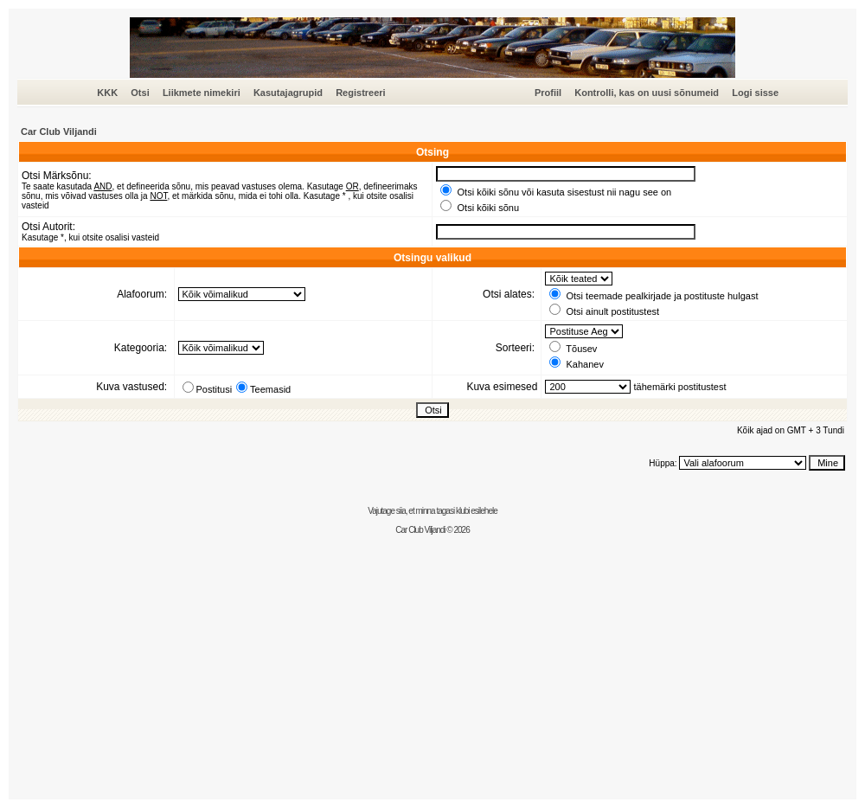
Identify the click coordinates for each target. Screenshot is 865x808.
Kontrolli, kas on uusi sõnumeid (646, 92)
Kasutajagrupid (288, 92)
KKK (107, 92)
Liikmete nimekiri (201, 92)
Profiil (548, 92)
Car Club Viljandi (59, 131)
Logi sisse (755, 92)
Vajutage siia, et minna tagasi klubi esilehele (432, 511)
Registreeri (360, 92)
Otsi (140, 92)
